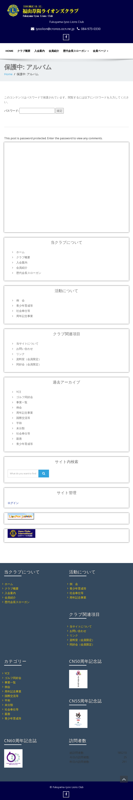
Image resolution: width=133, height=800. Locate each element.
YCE (18, 392)
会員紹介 (54, 50)
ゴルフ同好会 (24, 397)
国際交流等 (23, 418)
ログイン (13, 503)
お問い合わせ (24, 348)
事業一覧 (21, 402)
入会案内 (39, 50)
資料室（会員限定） (28, 359)
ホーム (20, 252)
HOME (9, 50)
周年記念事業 (24, 316)
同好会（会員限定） (28, 364)
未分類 (20, 428)
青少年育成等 (24, 305)
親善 (19, 438)
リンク (20, 354)
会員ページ (100, 50)
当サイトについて (27, 343)
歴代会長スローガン (76, 50)
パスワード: (29, 111)
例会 (19, 407)
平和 (19, 423)
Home (8, 74)
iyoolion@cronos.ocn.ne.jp (55, 29)
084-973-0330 (90, 29)
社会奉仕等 (23, 311)
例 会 (20, 300)
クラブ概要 (23, 50)
